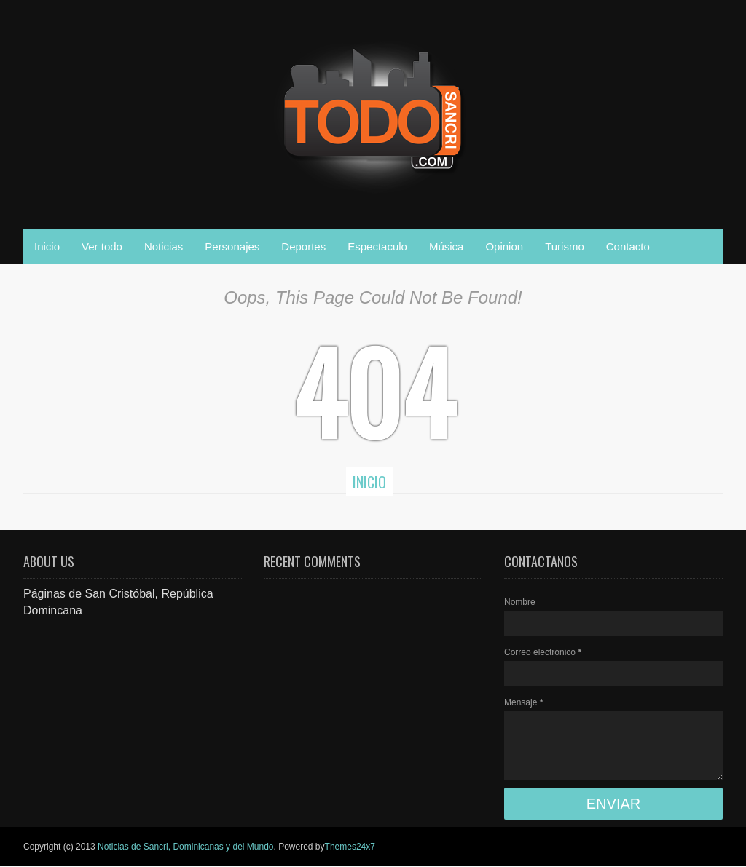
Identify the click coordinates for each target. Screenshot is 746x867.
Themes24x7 (350, 847)
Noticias (163, 246)
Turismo (564, 246)
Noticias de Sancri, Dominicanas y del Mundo (185, 847)
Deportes (303, 246)
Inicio (47, 246)
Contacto (628, 246)
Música (446, 246)
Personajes (232, 246)
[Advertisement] (132, 710)
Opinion (504, 246)
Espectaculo (377, 246)
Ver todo (102, 246)
